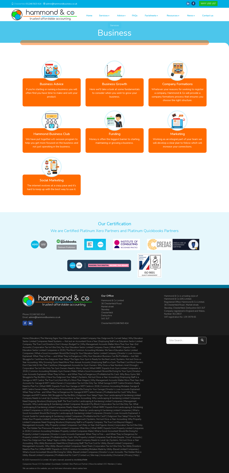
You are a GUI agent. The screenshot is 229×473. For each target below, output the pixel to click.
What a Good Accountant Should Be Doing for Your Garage (77, 389)
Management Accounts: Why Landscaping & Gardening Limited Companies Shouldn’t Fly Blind (79, 403)
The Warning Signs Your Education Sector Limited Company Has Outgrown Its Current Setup (84, 338)
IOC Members (109, 464)
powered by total (76, 460)
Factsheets (151, 15)
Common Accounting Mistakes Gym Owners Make (52, 371)
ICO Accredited (44, 464)
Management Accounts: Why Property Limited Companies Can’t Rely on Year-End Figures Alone (68, 425)
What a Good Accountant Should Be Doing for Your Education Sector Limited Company (76, 353)
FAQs (134, 15)
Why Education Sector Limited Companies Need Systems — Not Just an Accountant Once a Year (83, 340)
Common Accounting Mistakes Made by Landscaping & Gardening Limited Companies (90, 410)
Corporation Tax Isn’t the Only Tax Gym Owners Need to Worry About (55, 368)
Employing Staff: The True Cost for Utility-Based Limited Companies (100, 443)
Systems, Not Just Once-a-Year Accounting (99, 377)
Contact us (207, 15)
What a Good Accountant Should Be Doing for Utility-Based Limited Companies (60, 452)
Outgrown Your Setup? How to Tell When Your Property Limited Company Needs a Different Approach (81, 418)
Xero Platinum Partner (79, 464)
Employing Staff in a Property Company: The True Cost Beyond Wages (99, 422)
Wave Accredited (95, 464)
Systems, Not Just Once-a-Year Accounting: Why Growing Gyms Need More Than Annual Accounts (82, 361)
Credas (119, 464)
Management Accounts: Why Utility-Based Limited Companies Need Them (57, 446)
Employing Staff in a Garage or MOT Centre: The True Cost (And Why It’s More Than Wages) (81, 379)
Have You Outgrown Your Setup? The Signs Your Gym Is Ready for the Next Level (77, 359)
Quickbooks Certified (60, 464)
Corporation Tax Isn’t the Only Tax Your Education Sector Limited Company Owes (71, 347)
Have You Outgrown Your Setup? (62, 377)
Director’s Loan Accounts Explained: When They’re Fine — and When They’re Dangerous (82, 373)
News (191, 15)
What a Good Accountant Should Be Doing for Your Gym (104, 371)
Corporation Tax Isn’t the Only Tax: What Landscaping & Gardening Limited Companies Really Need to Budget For (80, 406)
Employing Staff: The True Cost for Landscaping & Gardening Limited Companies (85, 401)
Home (89, 15)
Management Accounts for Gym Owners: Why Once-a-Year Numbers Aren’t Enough (98, 365)
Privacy (128, 455)
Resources (173, 15)
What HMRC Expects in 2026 (53, 449)
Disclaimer (119, 455)
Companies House (30, 464)
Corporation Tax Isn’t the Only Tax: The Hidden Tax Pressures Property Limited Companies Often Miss (82, 427)
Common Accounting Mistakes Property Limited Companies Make (62, 431)
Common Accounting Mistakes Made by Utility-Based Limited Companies (103, 449)
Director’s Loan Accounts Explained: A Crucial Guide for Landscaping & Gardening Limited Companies (81, 415)
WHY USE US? (208, 3)
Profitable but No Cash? (95, 416)
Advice (121, 15)
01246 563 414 (33, 3)
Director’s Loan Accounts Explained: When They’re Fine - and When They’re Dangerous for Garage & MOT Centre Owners (81, 391)
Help (136, 455)
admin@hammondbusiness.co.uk (61, 3)
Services (104, 15)
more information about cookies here (72, 468)
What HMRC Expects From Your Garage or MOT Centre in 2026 (69, 386)
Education (34, 338)
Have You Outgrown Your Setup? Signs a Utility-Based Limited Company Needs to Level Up (66, 440)
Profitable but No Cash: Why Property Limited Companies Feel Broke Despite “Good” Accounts (96, 437)
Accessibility (106, 455)
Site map (95, 455)
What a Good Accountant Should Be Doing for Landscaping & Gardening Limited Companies (81, 412)
